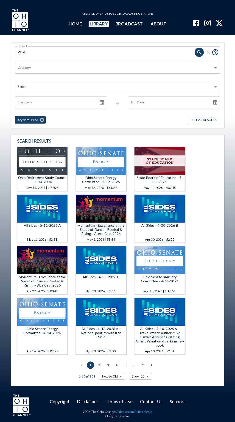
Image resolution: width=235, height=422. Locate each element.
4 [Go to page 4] (116, 365)
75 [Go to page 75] (142, 365)
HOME (75, 23)
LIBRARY (99, 23)
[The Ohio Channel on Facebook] (196, 23)
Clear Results (204, 120)
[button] (30, 120)
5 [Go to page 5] (125, 365)
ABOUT (158, 23)
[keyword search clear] (208, 52)
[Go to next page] (151, 365)
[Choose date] (101, 102)
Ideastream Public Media (135, 412)
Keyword (22, 45)
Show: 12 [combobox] (138, 376)
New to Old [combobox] (110, 376)
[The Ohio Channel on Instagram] (208, 23)
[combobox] (114, 68)
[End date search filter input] (168, 102)
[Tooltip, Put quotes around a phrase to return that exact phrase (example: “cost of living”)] (215, 52)
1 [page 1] (90, 365)
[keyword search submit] (199, 52)
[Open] (215, 68)
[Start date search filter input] (55, 102)
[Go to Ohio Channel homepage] (20, 21)
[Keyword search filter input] (105, 52)
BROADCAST (129, 23)
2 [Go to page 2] (99, 365)
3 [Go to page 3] (108, 365)
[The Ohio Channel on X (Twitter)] (219, 23)
